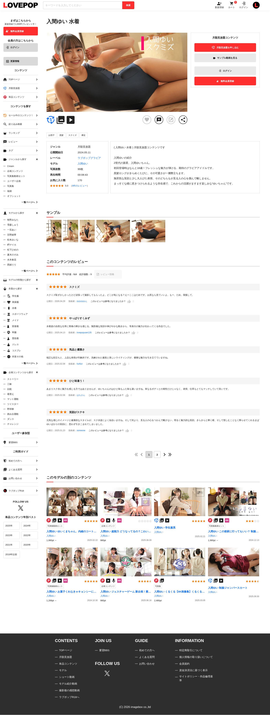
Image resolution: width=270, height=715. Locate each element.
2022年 (27, 535)
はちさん (81, 395)
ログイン (12, 47)
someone (81, 430)
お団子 (51, 135)
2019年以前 (11, 554)
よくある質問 (147, 656)
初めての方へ (147, 650)
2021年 (9, 544)
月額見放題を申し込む (225, 47)
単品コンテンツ (68, 663)
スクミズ (72, 135)
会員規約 (184, 663)
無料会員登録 (15, 31)
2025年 (9, 525)
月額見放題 (65, 656)
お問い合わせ (147, 663)
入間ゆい (83, 163)
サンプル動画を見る (225, 58)
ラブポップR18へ (69, 697)
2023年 (9, 535)
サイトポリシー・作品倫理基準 (196, 678)
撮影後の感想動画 (69, 690)
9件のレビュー (79, 185)
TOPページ (65, 650)
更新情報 (12, 61)
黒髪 (61, 135)
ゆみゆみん (82, 301)
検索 (128, 5)
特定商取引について (190, 650)
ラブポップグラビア (89, 157)
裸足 (83, 135)
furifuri (79, 364)
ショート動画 (67, 677)
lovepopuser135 (84, 332)
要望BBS (104, 650)
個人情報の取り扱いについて (196, 656)
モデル (63, 670)
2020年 (27, 544)
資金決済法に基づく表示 (193, 670)
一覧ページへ (30, 202)
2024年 (27, 525)
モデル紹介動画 (68, 683)
